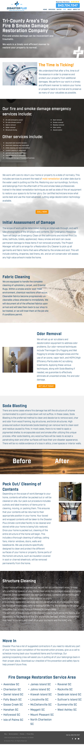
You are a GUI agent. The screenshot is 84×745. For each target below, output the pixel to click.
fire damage (37, 410)
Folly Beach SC (12, 700)
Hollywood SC (11, 715)
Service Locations (16, 734)
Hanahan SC (10, 710)
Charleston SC (12, 689)
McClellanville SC (41, 705)
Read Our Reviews (63, 2)
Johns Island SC (40, 689)
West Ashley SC (67, 710)
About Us (76, 9)
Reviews (26, 734)
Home (45, 9)
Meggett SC (37, 710)
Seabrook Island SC (69, 694)
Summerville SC (67, 705)
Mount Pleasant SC (42, 715)
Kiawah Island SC (41, 694)
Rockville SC (65, 689)
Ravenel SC (64, 684)
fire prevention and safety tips (62, 660)
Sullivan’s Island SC (69, 700)
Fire (64, 9)
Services (52, 9)
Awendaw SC (11, 684)
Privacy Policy (37, 734)
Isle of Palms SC (13, 720)
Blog (5, 734)
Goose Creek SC (13, 705)
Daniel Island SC (13, 694)
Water (59, 9)
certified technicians (57, 193)
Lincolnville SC (39, 700)
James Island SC (40, 684)
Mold (69, 9)
